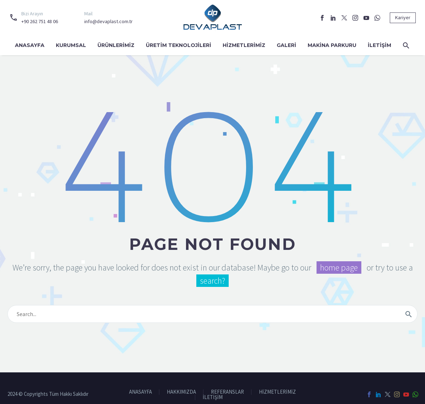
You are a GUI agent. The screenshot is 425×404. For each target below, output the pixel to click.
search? (212, 280)
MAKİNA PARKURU (332, 45)
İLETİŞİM (379, 45)
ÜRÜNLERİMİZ (115, 45)
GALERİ (286, 45)
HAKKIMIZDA (181, 392)
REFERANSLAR (227, 392)
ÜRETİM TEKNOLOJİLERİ (178, 45)
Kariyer (402, 17)
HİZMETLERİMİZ (244, 45)
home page (339, 267)
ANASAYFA (29, 45)
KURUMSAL (71, 45)
